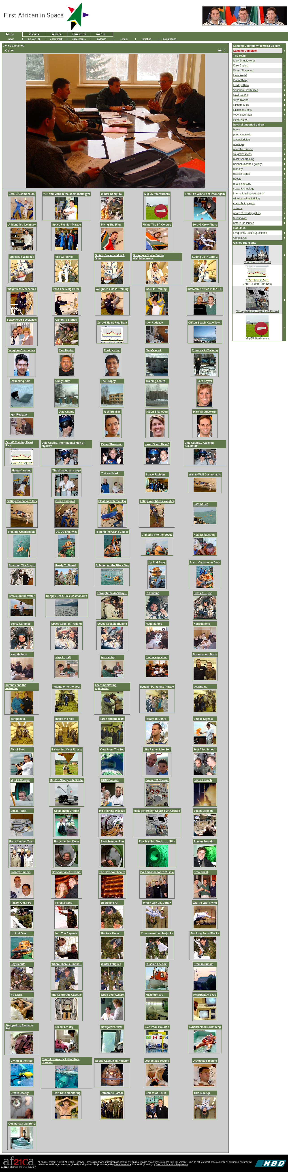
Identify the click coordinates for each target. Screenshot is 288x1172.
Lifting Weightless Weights (157, 501)
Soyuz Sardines (20, 623)
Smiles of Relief (156, 1093)
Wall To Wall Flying (205, 902)
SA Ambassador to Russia (157, 872)
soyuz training (241, 139)
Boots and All (109, 902)
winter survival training (246, 198)
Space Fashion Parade (66, 224)
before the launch (243, 223)
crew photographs (244, 203)
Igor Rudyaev (154, 322)
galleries (101, 39)
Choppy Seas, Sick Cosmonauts (66, 596)
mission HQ (34, 39)
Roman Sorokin (203, 841)
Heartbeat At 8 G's (204, 994)
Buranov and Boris (205, 654)
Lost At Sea (201, 504)
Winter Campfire (111, 194)
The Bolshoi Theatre (112, 872)
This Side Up (202, 1093)
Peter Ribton (240, 119)
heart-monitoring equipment (105, 687)
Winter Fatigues (111, 964)
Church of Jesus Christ (257, 262)
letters (124, 39)
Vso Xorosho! (64, 256)
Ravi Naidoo (66, 350)
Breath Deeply (20, 1093)
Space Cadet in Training (66, 623)
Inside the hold (64, 718)
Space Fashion (155, 474)
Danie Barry (240, 80)
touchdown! (240, 218)
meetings (238, 144)
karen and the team (112, 718)
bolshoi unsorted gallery (247, 164)
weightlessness (242, 154)
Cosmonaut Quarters (21, 1123)
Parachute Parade (112, 1093)
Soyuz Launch (203, 780)
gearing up (200, 686)
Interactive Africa (122, 1164)
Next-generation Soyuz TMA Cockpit (157, 810)
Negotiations (154, 623)
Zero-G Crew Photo (205, 224)
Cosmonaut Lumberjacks (157, 933)
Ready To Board (65, 565)
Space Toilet (18, 810)
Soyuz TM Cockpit (157, 780)
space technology (243, 188)
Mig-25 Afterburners (157, 194)
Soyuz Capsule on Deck (205, 562)
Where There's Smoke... (66, 964)
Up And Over (19, 933)
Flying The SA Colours (157, 224)
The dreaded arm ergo (66, 470)
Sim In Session (203, 810)
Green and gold (65, 501)
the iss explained (157, 657)
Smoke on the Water (22, 596)
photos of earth (242, 134)
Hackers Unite (110, 933)
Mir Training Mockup (112, 810)
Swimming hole (20, 381)
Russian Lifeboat (157, 964)
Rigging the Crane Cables (112, 531)
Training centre (155, 381)
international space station (249, 193)
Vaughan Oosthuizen (22, 350)
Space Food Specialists (22, 319)
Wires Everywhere (112, 994)
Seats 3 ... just (202, 593)
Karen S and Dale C (157, 444)
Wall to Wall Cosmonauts (205, 474)
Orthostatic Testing (157, 1060)
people (237, 178)
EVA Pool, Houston (157, 1027)
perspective (18, 718)
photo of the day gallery (247, 213)
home (236, 129)
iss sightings (169, 39)
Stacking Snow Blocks (204, 933)
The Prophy (108, 381)
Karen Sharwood (157, 411)
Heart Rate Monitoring (67, 1093)
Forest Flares (63, 902)
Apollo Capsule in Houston (112, 1060)
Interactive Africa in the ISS (205, 289)
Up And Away (156, 562)
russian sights (241, 173)
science (238, 208)
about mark (56, 39)
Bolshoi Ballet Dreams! (66, 872)
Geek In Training (156, 289)
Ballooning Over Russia (66, 749)
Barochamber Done (66, 841)
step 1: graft (63, 657)
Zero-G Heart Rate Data (112, 322)
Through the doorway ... (112, 593)
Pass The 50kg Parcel (66, 289)
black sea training (243, 159)
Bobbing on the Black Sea (112, 565)
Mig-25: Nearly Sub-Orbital (66, 780)
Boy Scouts (18, 964)
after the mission (243, 149)
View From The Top (112, 749)
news (11, 39)
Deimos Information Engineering (172, 1164)
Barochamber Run (112, 841)
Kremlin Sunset (203, 964)
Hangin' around (22, 470)
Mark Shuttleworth (205, 411)
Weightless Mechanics (21, 289)
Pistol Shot (18, 749)
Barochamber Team (21, 841)
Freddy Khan (112, 350)
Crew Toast (201, 872)
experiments (79, 39)
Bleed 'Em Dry (64, 1027)
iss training (108, 657)
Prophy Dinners (20, 872)
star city (238, 168)
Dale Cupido (66, 411)
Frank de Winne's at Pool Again (205, 194)
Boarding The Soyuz (22, 565)
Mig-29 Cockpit (20, 780)
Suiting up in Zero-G (205, 256)
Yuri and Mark (110, 473)
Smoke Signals (203, 718)
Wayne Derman (242, 114)
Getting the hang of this (22, 501)
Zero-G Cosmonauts (21, 194)
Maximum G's (154, 994)
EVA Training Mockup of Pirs (157, 841)
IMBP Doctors (109, 780)
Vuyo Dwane (241, 100)
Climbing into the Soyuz (157, 534)
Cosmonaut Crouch (66, 810)
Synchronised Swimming (205, 1027)
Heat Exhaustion (204, 534)
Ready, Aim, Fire (21, 902)
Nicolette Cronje (242, 109)
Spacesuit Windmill (21, 256)
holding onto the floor (66, 686)
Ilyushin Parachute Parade (157, 686)
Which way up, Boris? (157, 902)
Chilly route (62, 381)
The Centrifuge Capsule (66, 994)
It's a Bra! (17, 994)
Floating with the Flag (112, 501)
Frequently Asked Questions (250, 232)
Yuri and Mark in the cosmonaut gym (66, 194)
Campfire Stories (66, 319)
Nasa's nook (154, 350)
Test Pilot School (204, 749)
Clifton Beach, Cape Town (204, 322)
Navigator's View (111, 1027)
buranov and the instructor (15, 687)
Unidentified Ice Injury (22, 224)
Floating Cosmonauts (22, 531)
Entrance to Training (205, 350)
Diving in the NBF (22, 1060)
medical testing (242, 183)
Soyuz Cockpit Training (112, 623)
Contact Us (240, 237)
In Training (153, 593)
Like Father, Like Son (157, 749)
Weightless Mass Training (112, 289)
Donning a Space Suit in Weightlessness (148, 257)
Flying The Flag (111, 224)
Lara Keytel (204, 381)
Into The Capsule (66, 933)
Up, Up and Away (66, 531)
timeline (147, 39)
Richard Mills (112, 411)
